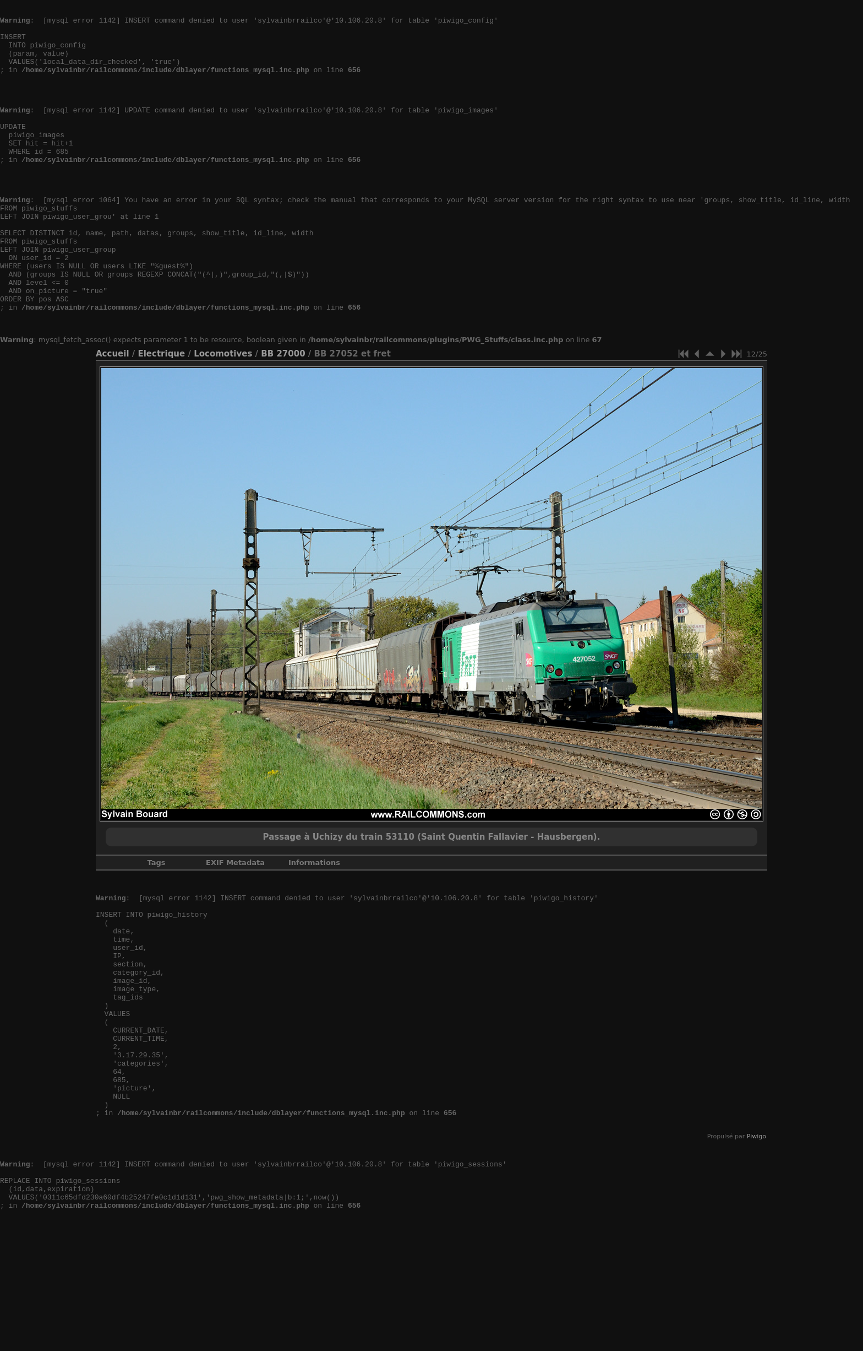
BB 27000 (283, 415)
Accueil (112, 415)
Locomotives (223, 415)
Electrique (161, 415)
